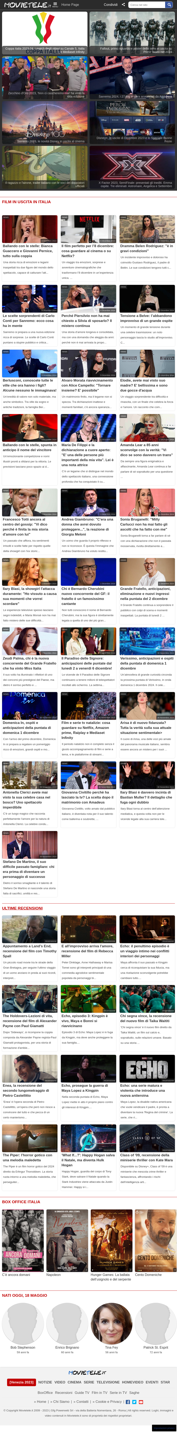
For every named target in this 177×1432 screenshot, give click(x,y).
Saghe (134, 1393)
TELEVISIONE (108, 1382)
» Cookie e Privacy (107, 1402)
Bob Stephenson (23, 1326)
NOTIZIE (45, 1382)
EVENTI (152, 1382)
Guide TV (82, 1393)
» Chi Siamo (59, 1402)
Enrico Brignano (67, 1326)
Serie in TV (118, 1393)
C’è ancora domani (23, 1243)
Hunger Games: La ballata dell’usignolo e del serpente (111, 1245)
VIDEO (59, 1382)
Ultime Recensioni (22, 908)
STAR (165, 1382)
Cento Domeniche (156, 1243)
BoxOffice (45, 1393)
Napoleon (67, 1243)
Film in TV (99, 1393)
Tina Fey (111, 1326)
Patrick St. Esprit (156, 1326)
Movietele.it (25, 4)
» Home (40, 1402)
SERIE (89, 1382)
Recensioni (63, 1393)
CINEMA (74, 1382)
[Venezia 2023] (22, 1382)
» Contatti (81, 1402)
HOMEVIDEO (132, 1382)
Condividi (111, 4)
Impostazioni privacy (164, 1428)
